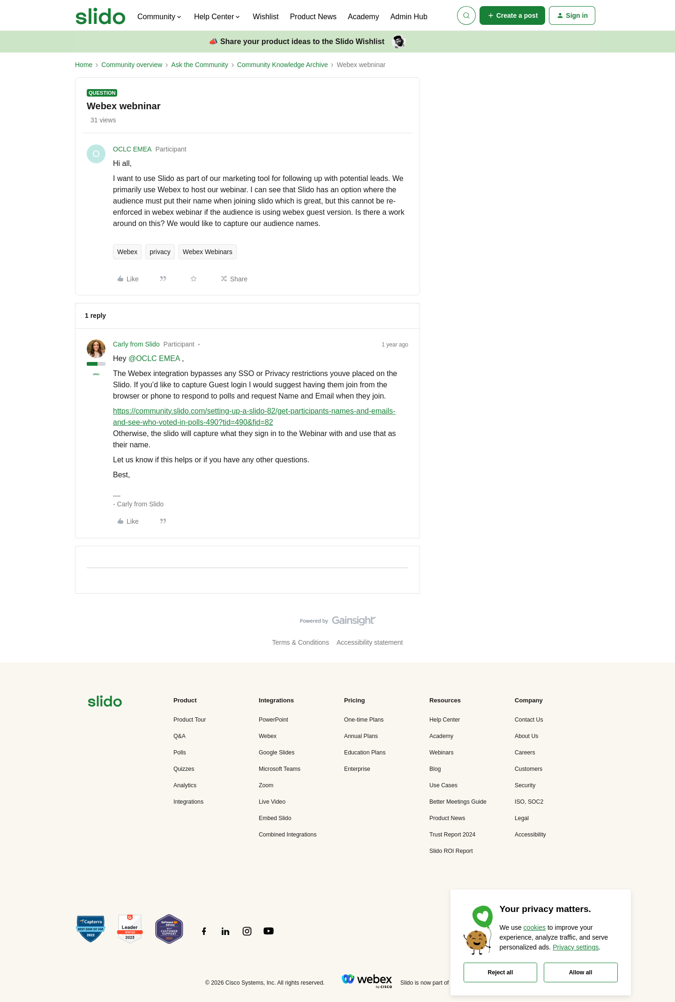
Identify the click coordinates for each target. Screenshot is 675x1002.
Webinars (441, 752)
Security (525, 785)
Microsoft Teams (279, 769)
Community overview (131, 64)
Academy (363, 17)
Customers (528, 769)
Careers (525, 752)
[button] (513, 15)
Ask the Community (199, 64)
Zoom (266, 785)
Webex (127, 252)
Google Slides (276, 752)
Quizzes (183, 769)
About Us (526, 736)
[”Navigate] (105, 702)
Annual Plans (361, 736)
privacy (160, 252)
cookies (535, 927)
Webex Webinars (207, 252)
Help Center (444, 719)
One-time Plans (363, 719)
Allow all (580, 972)
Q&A (179, 736)
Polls (179, 752)
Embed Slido (275, 818)
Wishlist (265, 17)
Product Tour (189, 719)
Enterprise (357, 769)
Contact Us (529, 719)
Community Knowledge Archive (282, 64)
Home (83, 64)
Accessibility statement (370, 642)
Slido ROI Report (451, 851)
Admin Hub (409, 17)
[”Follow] (203, 936)
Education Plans (365, 752)
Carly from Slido (136, 344)
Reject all (500, 972)
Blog (435, 769)
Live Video (272, 802)
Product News (313, 17)
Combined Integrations (287, 834)
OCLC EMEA (132, 149)
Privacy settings (576, 947)
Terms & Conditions (300, 642)
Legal (522, 818)
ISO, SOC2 (529, 802)
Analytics (184, 785)
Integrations (188, 802)
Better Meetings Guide (458, 802)
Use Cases (443, 785)
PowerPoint (273, 719)
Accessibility (530, 834)
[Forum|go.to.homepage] (100, 15)
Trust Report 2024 (452, 834)
